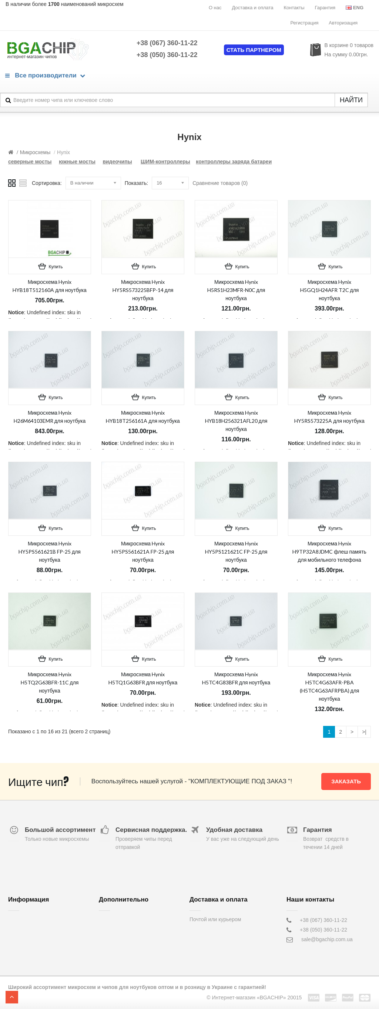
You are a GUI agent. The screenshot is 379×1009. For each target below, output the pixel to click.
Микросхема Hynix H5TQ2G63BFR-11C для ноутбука (50, 682)
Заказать (346, 781)
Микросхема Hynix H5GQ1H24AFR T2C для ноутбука (329, 290)
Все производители (45, 75)
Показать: (136, 183)
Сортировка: (47, 183)
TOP (12, 997)
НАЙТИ (351, 100)
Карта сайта (113, 949)
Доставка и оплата (252, 7)
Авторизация (343, 23)
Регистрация (304, 23)
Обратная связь (118, 920)
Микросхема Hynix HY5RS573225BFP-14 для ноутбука (143, 290)
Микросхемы (35, 152)
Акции (106, 939)
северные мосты (30, 162)
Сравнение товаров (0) (220, 183)
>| (364, 732)
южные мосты (77, 162)
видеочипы (117, 162)
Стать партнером (254, 50)
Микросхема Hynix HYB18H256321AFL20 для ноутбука (236, 420)
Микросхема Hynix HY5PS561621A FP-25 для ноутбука (143, 551)
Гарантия (325, 7)
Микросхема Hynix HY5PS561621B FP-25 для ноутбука (50, 551)
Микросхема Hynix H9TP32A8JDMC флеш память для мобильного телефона (329, 551)
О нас (215, 7)
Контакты (294, 7)
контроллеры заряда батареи (234, 162)
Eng (354, 7)
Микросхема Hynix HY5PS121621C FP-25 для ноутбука (236, 551)
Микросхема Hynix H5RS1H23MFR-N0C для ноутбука (236, 290)
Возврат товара (117, 930)
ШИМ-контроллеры (165, 162)
